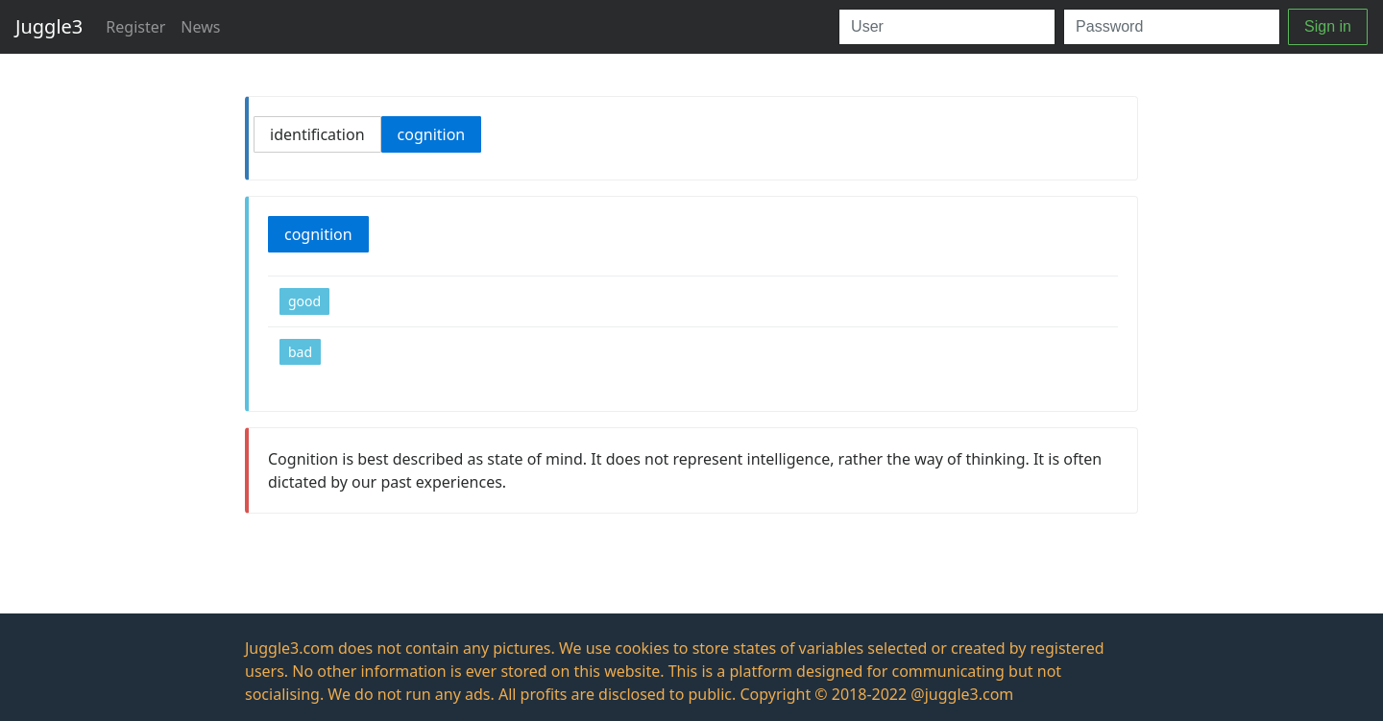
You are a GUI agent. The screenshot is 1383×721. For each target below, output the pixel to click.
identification (317, 134)
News (200, 26)
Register (135, 26)
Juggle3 (49, 26)
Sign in (1327, 26)
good (304, 301)
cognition (432, 134)
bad (300, 352)
